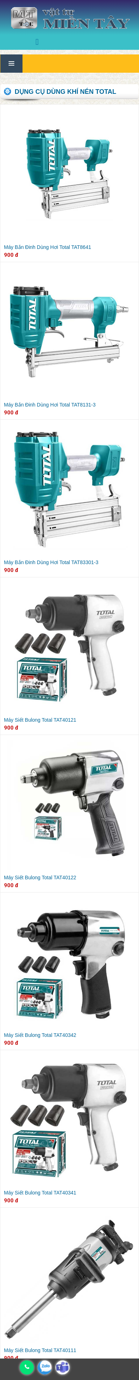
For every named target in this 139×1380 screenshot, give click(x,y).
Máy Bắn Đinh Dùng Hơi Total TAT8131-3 (49, 405)
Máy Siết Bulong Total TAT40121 (40, 720)
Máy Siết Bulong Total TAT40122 (40, 877)
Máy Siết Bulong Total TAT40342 (40, 1035)
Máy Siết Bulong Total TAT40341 (40, 1193)
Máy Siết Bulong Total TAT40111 (40, 1350)
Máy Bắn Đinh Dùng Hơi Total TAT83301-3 (51, 562)
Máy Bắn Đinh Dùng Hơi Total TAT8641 (47, 247)
